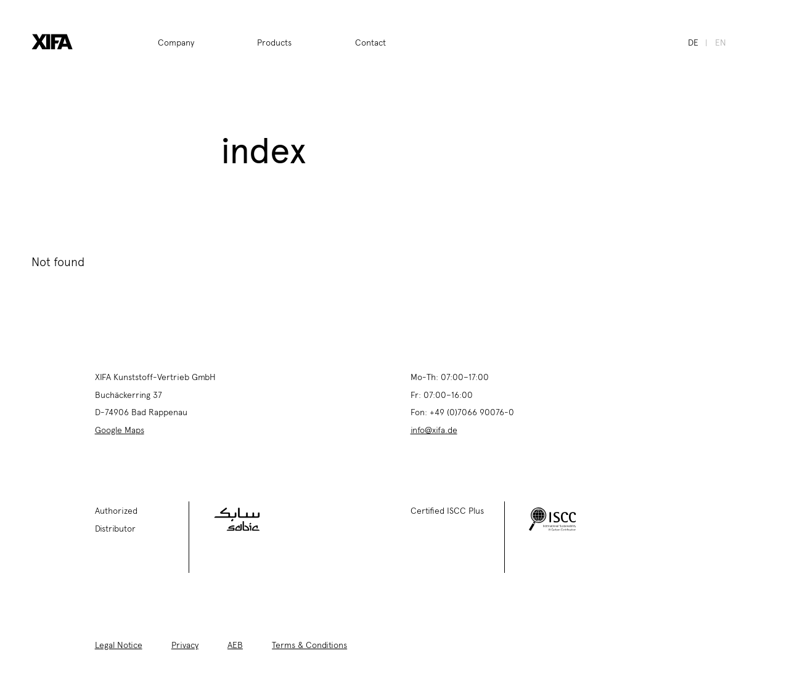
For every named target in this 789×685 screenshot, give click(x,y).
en (720, 42)
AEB (235, 644)
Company (176, 42)
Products (274, 42)
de (693, 42)
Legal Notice (118, 644)
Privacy (184, 644)
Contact (370, 42)
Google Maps (119, 429)
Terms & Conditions (309, 644)
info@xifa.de (434, 429)
